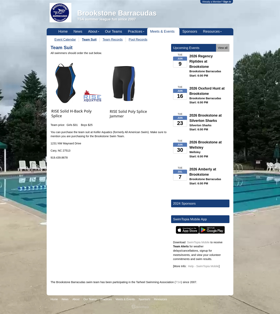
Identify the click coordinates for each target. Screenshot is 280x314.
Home (63, 31)
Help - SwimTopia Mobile (203, 266)
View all (223, 47)
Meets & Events (162, 31)
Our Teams (113, 31)
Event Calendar (65, 39)
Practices (135, 31)
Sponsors (189, 31)
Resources (211, 31)
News (78, 31)
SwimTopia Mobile (198, 242)
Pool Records (138, 39)
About (92, 31)
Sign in (227, 1)
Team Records (113, 39)
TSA (178, 282)
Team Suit (89, 39)
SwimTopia (140, 306)
